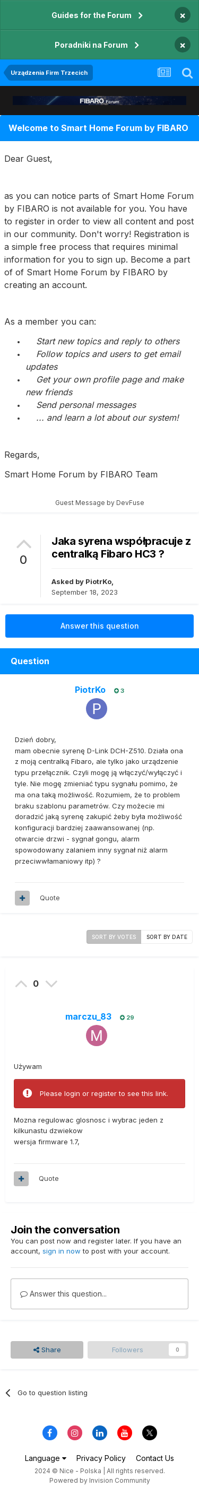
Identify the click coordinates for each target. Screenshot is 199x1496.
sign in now (61, 1251)
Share (47, 1350)
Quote (50, 897)
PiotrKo (98, 581)
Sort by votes (114, 937)
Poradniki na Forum (91, 44)
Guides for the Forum (91, 15)
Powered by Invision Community (99, 1480)
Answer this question (99, 625)
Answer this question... (63, 1293)
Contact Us (155, 1458)
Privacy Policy (101, 1458)
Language (45, 1458)
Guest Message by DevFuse (99, 503)
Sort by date (166, 937)
